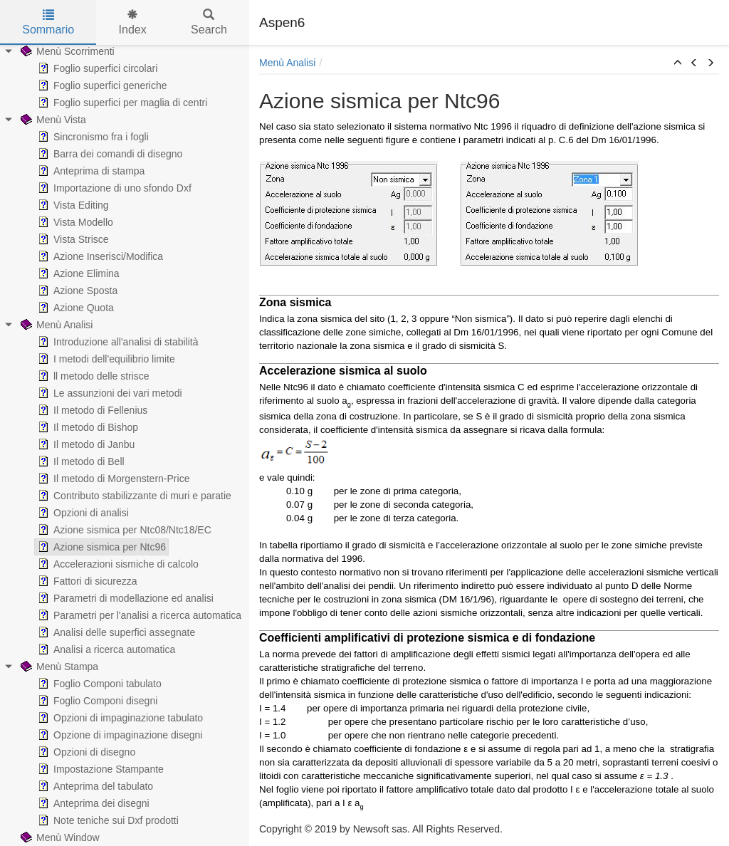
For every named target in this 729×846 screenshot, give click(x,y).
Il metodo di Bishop (86, 427)
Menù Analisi (55, 324)
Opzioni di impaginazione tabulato (119, 717)
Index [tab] (133, 22)
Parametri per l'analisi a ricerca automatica (138, 615)
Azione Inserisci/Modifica (99, 256)
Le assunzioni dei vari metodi (108, 393)
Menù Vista (52, 119)
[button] (677, 63)
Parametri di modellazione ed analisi (124, 598)
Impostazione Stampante (99, 769)
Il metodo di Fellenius (91, 410)
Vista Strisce (72, 239)
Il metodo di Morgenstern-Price (112, 478)
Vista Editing (72, 205)
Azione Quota (74, 307)
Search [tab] (209, 22)
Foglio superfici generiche (101, 85)
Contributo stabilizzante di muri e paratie (133, 495)
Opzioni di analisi (82, 512)
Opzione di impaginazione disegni (118, 734)
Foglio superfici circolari (96, 68)
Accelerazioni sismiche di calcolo (117, 564)
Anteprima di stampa (90, 170)
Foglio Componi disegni (96, 700)
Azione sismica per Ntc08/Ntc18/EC (123, 529)
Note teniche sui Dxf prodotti (107, 820)
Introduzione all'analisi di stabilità (116, 341)
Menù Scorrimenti (66, 51)
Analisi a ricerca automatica (105, 649)
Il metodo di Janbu (85, 444)
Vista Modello (74, 222)
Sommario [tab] (48, 22)
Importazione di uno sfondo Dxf (113, 188)
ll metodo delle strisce (92, 376)
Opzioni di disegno (85, 752)
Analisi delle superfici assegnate (115, 632)
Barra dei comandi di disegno (108, 153)
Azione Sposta (76, 290)
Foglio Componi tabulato (98, 683)
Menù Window (59, 837)
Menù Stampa (58, 666)
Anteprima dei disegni (92, 803)
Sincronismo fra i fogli (92, 136)
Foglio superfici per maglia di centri (121, 102)
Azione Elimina (77, 273)
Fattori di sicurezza (86, 581)
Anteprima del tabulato (94, 786)
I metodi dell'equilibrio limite (105, 358)
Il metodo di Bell (80, 461)
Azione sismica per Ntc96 (100, 546)
